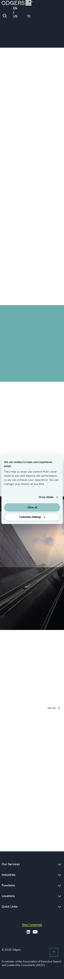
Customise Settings (32, 517)
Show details (46, 497)
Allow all (32, 507)
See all (53, 708)
